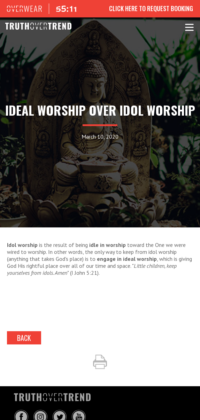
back (24, 338)
